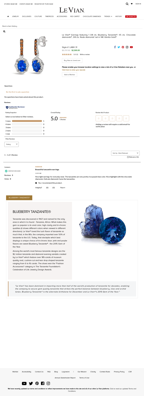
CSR (133, 372)
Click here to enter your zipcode (75, 70)
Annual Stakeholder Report (65, 378)
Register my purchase (44, 4)
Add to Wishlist (70, 74)
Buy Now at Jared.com (73, 60)
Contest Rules (106, 372)
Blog (55, 372)
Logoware (65, 372)
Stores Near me (10, 4)
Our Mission (82, 372)
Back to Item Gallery (9, 26)
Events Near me (26, 4)
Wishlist (12, 372)
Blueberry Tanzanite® (22, 198)
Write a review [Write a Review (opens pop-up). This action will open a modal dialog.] (85, 54)
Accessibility (24, 372)
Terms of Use (85, 378)
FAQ (48, 372)
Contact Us (38, 372)
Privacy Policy (121, 372)
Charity (94, 372)
